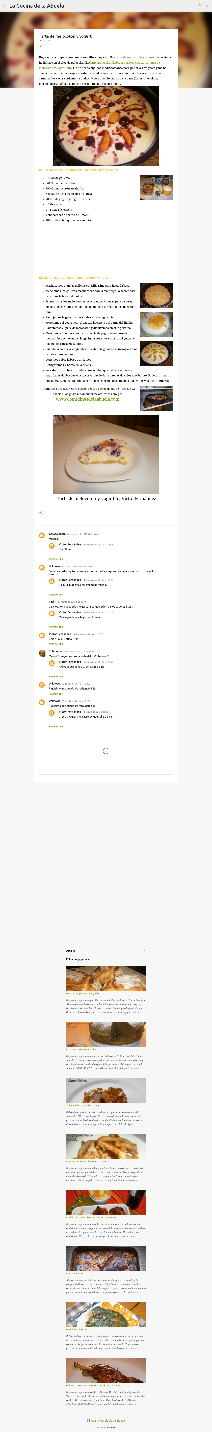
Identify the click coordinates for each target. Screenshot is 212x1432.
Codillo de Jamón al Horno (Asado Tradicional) (91, 1217)
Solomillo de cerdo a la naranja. (83, 1105)
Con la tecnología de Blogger (106, 1420)
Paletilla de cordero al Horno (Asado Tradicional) (93, 1385)
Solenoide (55, 651)
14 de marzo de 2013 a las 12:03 (70, 602)
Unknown (54, 566)
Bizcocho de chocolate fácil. (81, 1049)
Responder (56, 559)
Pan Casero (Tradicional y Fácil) (83, 993)
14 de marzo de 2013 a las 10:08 (82, 534)
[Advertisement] (67, 248)
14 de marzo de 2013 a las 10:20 (77, 566)
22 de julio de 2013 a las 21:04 (76, 701)
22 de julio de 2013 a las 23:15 (96, 712)
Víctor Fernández (70, 544)
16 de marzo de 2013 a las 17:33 (78, 651)
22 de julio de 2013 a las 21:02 (76, 684)
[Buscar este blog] (192, 6)
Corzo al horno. (74, 1273)
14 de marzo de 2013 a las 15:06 (97, 544)
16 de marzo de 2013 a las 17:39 (97, 662)
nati (51, 601)
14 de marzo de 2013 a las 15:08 (97, 580)
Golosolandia (57, 533)
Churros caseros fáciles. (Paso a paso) (86, 1161)
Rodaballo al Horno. (77, 1329)
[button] (41, 47)
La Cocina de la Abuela (36, 6)
